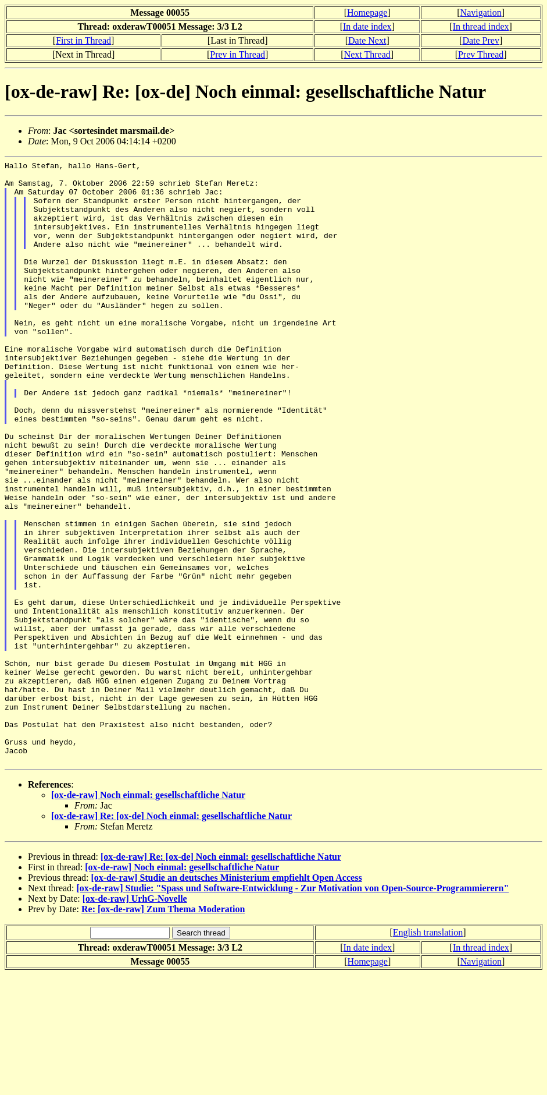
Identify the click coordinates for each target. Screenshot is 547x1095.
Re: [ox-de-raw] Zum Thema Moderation (163, 1029)
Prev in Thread (237, 54)
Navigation (481, 12)
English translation (428, 1053)
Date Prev (480, 40)
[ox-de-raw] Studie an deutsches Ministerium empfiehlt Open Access (226, 998)
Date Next (367, 40)
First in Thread (83, 40)
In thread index (481, 26)
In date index (367, 26)
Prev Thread (480, 54)
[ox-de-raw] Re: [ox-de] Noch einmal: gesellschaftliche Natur (171, 936)
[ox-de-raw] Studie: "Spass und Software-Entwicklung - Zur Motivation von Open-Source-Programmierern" (293, 1009)
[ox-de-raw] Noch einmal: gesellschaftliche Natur (148, 915)
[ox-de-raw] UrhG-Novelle (135, 1019)
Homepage (367, 12)
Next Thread (367, 54)
